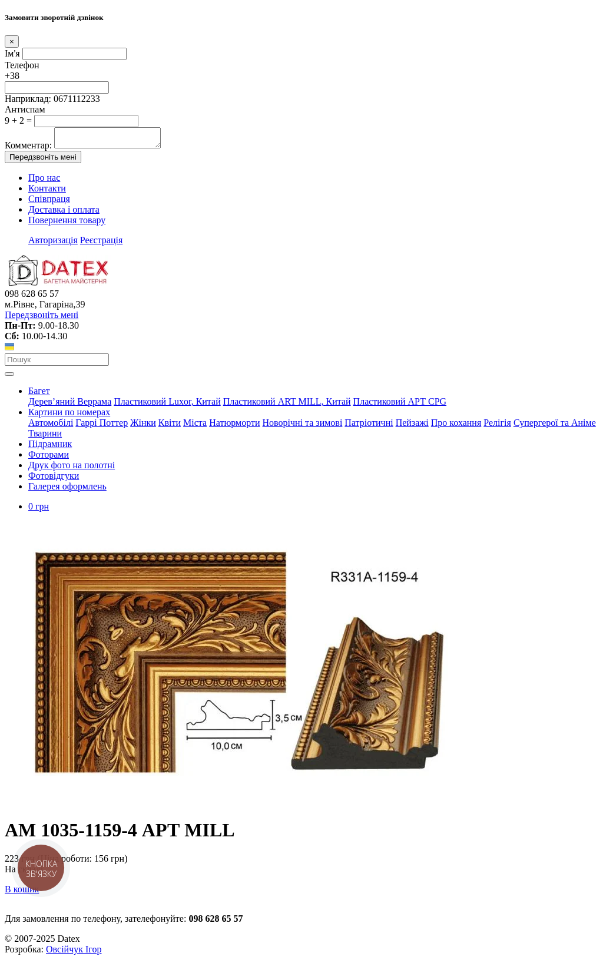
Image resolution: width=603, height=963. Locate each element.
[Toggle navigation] (9, 377)
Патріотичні (368, 426)
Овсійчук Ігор (73, 953)
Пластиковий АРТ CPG (399, 405)
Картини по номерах (69, 416)
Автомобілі (50, 426)
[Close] (12, 41)
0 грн (38, 510)
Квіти (169, 426)
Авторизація (53, 244)
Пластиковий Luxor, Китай (167, 405)
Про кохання (456, 426)
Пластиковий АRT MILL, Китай (287, 405)
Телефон (22, 65)
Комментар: (28, 149)
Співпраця (49, 202)
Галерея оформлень (67, 490)
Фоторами (48, 458)
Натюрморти (234, 426)
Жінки (143, 426)
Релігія (497, 426)
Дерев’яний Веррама (69, 405)
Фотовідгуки (53, 479)
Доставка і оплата (64, 213)
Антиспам (25, 109)
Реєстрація (101, 244)
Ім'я (12, 53)
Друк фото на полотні (71, 469)
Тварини (45, 437)
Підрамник (50, 447)
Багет (39, 394)
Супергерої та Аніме (554, 426)
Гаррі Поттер (101, 426)
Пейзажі (412, 426)
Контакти (47, 192)
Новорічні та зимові (303, 426)
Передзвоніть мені (43, 160)
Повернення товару (66, 224)
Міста (195, 426)
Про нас (44, 181)
